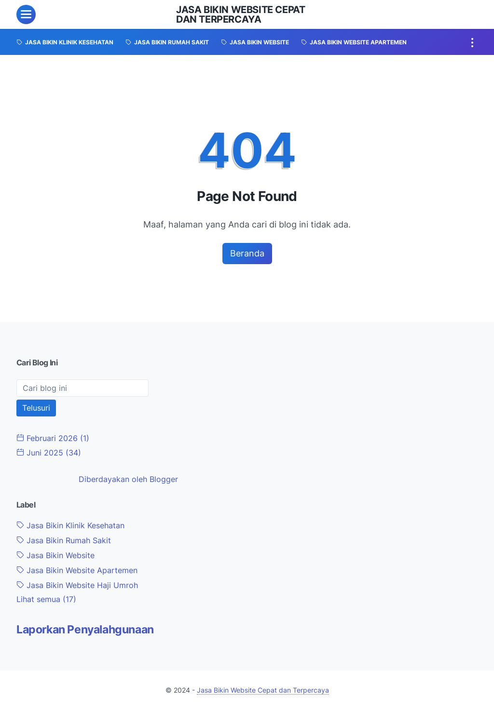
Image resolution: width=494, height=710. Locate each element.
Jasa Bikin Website (55, 555)
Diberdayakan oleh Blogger (128, 479)
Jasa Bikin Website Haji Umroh (77, 585)
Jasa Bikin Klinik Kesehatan (70, 525)
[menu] (26, 14)
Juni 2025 (48, 452)
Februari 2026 (52, 438)
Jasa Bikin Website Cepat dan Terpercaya (240, 14)
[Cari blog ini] (82, 388)
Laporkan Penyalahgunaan (85, 629)
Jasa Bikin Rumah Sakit (63, 540)
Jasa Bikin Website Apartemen (76, 570)
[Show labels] (46, 599)
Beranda (247, 253)
